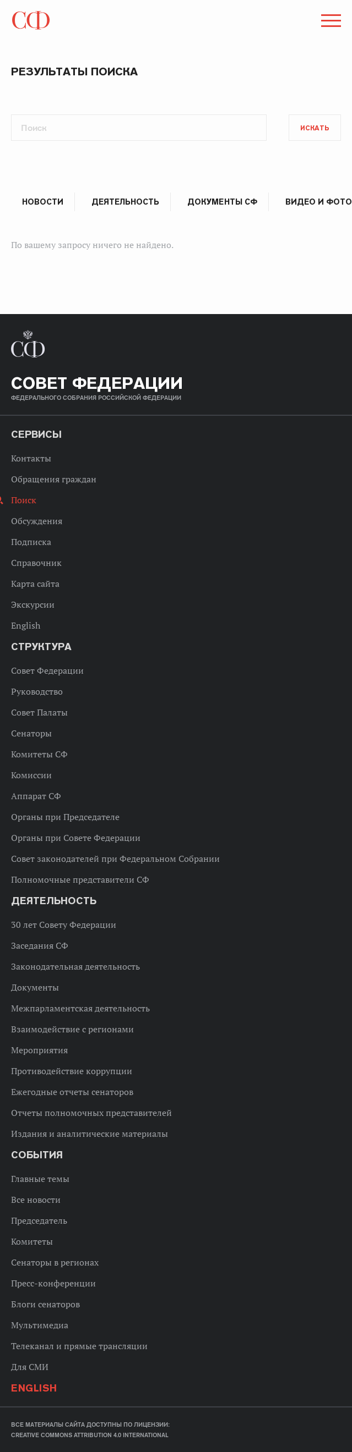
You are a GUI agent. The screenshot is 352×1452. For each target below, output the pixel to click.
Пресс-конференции (53, 1283)
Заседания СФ (39, 945)
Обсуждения (36, 520)
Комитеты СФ (39, 754)
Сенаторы (31, 733)
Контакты (31, 458)
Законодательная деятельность (75, 966)
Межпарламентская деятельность (80, 1008)
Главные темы (40, 1178)
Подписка (31, 541)
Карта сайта (35, 583)
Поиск (23, 499)
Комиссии (31, 774)
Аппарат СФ (36, 795)
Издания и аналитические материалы (89, 1133)
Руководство (37, 691)
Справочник (36, 562)
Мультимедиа (39, 1324)
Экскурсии (33, 604)
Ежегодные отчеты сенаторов (72, 1091)
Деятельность (125, 202)
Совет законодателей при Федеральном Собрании (115, 858)
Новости (42, 202)
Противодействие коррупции (71, 1070)
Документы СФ (222, 202)
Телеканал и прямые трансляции (79, 1345)
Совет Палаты (39, 712)
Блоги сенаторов (45, 1304)
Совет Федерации (47, 670)
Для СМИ (29, 1366)
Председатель (39, 1220)
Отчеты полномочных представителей (91, 1112)
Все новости (36, 1199)
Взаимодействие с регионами (72, 1029)
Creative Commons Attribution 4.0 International (90, 1435)
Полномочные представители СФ (80, 879)
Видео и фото (318, 202)
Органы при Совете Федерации (75, 837)
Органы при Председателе (65, 816)
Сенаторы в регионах (55, 1262)
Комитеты (32, 1241)
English (25, 625)
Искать (314, 128)
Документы (35, 987)
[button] (330, 22)
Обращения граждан (53, 479)
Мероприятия (39, 1049)
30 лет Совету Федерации (63, 924)
